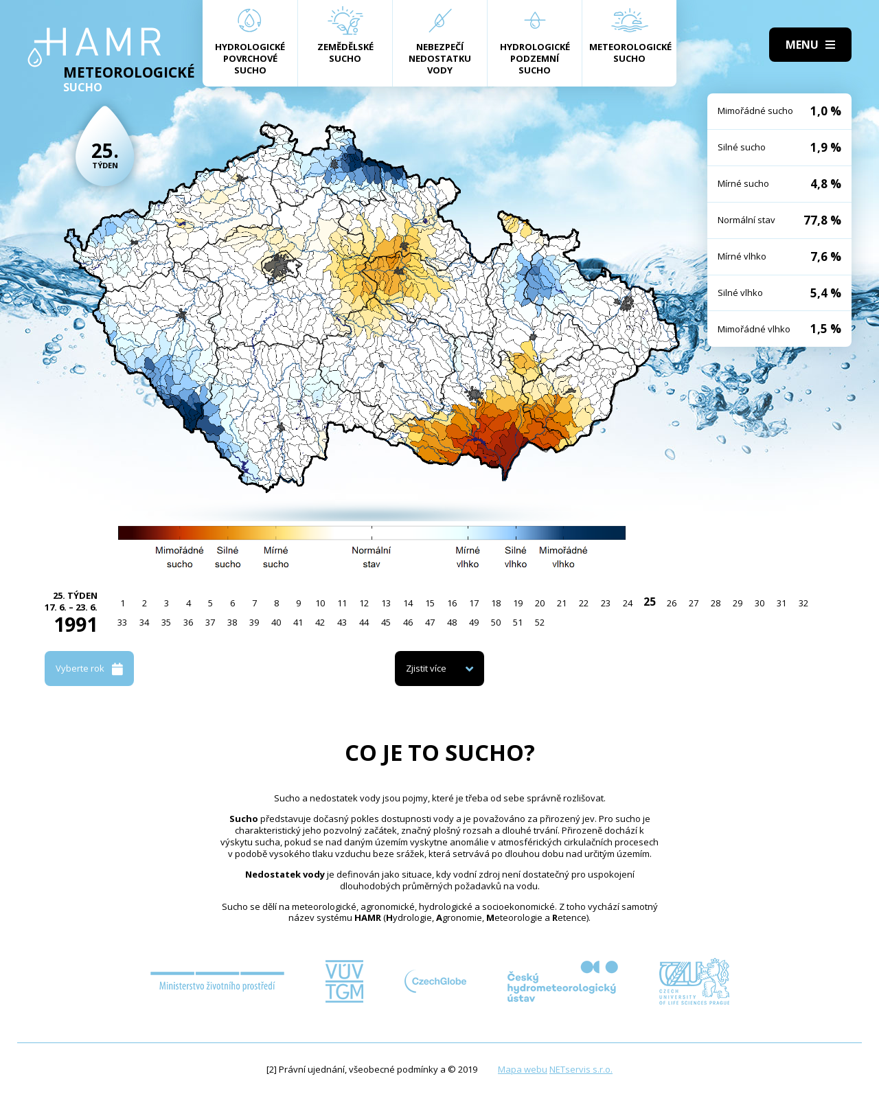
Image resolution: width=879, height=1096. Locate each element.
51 (518, 622)
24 (627, 603)
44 (364, 622)
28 (715, 603)
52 (540, 622)
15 (430, 603)
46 (408, 622)
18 (496, 603)
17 (474, 603)
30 (759, 603)
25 (649, 601)
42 (320, 622)
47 (430, 622)
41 (298, 622)
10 (320, 603)
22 (584, 603)
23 (605, 603)
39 (254, 622)
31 (781, 603)
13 (386, 603)
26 (671, 603)
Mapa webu (522, 1069)
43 (342, 622)
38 (232, 622)
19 (518, 603)
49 (474, 622)
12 (364, 603)
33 (122, 622)
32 (803, 603)
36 (188, 622)
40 (276, 622)
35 (166, 622)
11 (342, 603)
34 (144, 622)
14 (408, 603)
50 (496, 622)
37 (210, 622)
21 (562, 603)
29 (737, 603)
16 (452, 603)
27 (693, 603)
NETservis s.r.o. (581, 1069)
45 (386, 622)
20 (540, 603)
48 (452, 622)
